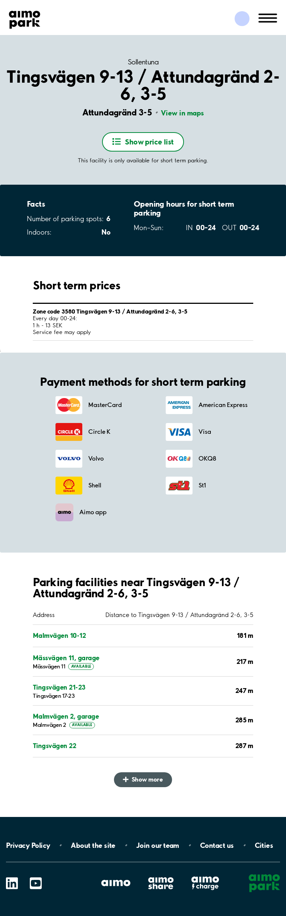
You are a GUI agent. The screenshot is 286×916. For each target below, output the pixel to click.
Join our (157, 845)
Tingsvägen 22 (54, 746)
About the (93, 845)
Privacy (28, 845)
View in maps (182, 112)
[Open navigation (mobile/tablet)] (267, 17)
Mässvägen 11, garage (66, 658)
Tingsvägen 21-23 (59, 687)
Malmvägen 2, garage (66, 716)
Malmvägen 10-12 (59, 635)
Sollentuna (143, 62)
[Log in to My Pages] (242, 18)
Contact (217, 845)
